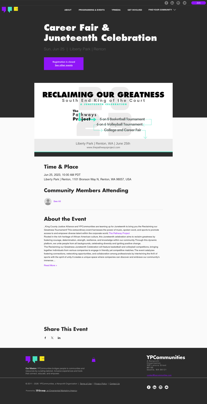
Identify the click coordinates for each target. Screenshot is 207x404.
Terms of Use (86, 383)
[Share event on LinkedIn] (59, 338)
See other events (64, 65)
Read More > (50, 265)
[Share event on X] (52, 338)
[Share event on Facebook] (45, 338)
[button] (66, 10)
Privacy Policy (100, 383)
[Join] (198, 3)
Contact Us (115, 383)
